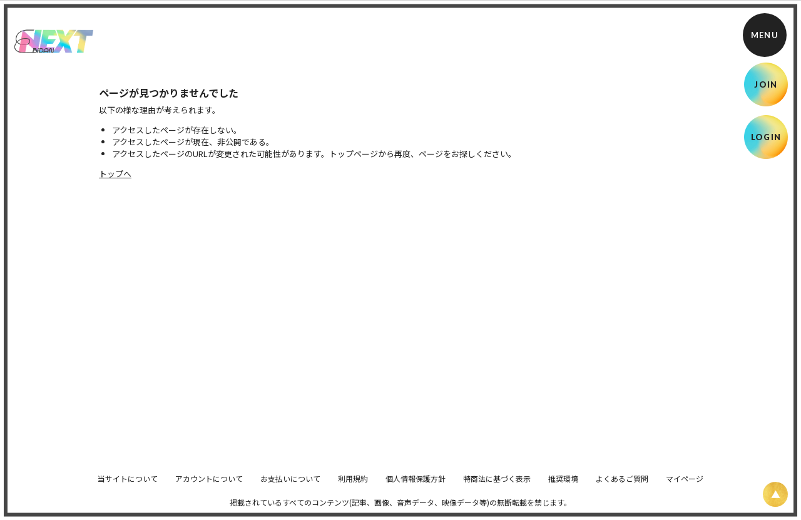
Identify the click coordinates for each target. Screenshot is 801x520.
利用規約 (353, 486)
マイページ (684, 486)
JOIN (765, 84)
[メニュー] (765, 35)
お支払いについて (290, 486)
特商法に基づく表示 (497, 486)
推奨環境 (563, 486)
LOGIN (766, 137)
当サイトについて (128, 486)
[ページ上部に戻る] (775, 494)
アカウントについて (209, 486)
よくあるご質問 (622, 486)
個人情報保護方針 (415, 486)
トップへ (115, 174)
